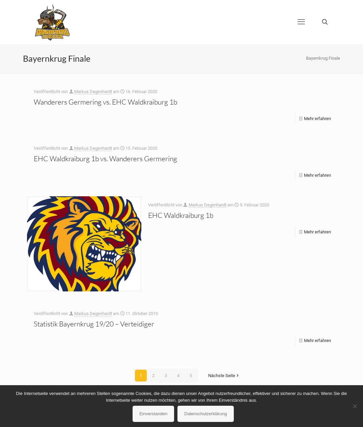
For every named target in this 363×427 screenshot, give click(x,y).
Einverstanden (153, 413)
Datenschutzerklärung (205, 413)
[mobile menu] (301, 22)
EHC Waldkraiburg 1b (180, 215)
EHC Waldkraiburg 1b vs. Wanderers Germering (105, 158)
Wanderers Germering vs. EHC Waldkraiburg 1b (105, 101)
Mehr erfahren (317, 118)
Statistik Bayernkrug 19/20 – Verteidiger (94, 323)
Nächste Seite (224, 375)
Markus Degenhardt (93, 91)
